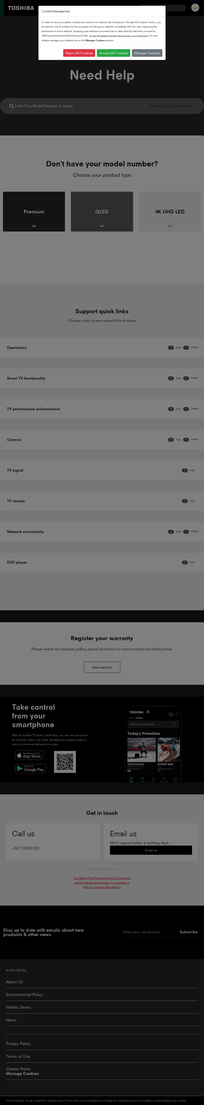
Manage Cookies (147, 53)
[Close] (156, 13)
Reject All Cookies (79, 53)
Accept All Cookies (113, 53)
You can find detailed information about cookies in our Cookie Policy (118, 36)
